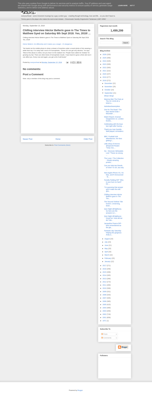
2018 (105, 80)
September (108, 93)
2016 (105, 269)
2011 (105, 285)
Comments (106, 338)
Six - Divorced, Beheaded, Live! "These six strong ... (114, 153)
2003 (105, 311)
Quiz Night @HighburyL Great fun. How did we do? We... (113, 218)
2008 (105, 295)
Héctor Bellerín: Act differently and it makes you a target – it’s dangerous (47, 44)
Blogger (80, 390)
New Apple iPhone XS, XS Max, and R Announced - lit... (114, 175)
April (106, 252)
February (108, 258)
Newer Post (27, 139)
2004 (105, 308)
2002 (105, 314)
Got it (132, 5)
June (106, 245)
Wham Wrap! (109, 96)
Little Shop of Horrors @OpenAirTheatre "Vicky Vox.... (112, 146)
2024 (105, 61)
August (107, 239)
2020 (105, 74)
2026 (105, 54)
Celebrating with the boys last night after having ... (114, 125)
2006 (105, 301)
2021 (105, 71)
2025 (105, 58)
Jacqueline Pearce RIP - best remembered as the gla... (113, 225)
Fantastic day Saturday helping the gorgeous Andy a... (112, 233)
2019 (105, 77)
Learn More (123, 5)
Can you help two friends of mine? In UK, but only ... (114, 168)
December (108, 83)
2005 (105, 304)
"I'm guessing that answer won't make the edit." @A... (113, 189)
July (106, 242)
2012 (105, 282)
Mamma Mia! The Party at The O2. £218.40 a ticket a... (113, 101)
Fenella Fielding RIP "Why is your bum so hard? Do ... (114, 182)
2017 (105, 265)
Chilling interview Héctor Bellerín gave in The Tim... (113, 197)
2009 (105, 292)
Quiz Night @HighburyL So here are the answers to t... (113, 211)
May (106, 248)
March (107, 255)
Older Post (88, 139)
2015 (105, 272)
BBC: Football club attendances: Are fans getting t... (113, 138)
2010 (105, 288)
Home (58, 139)
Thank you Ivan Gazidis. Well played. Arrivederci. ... (114, 131)
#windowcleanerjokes (112, 106)
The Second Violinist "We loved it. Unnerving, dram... (113, 204)
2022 (105, 67)
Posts (104, 334)
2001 (105, 317)
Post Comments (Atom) (62, 145)
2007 (105, 298)
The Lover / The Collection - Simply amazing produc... (114, 160)
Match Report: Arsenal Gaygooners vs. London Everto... (114, 119)
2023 (105, 64)
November (108, 87)
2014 (105, 275)
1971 (105, 321)
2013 (105, 279)
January (107, 261)
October (107, 90)
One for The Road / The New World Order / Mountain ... (113, 112)
